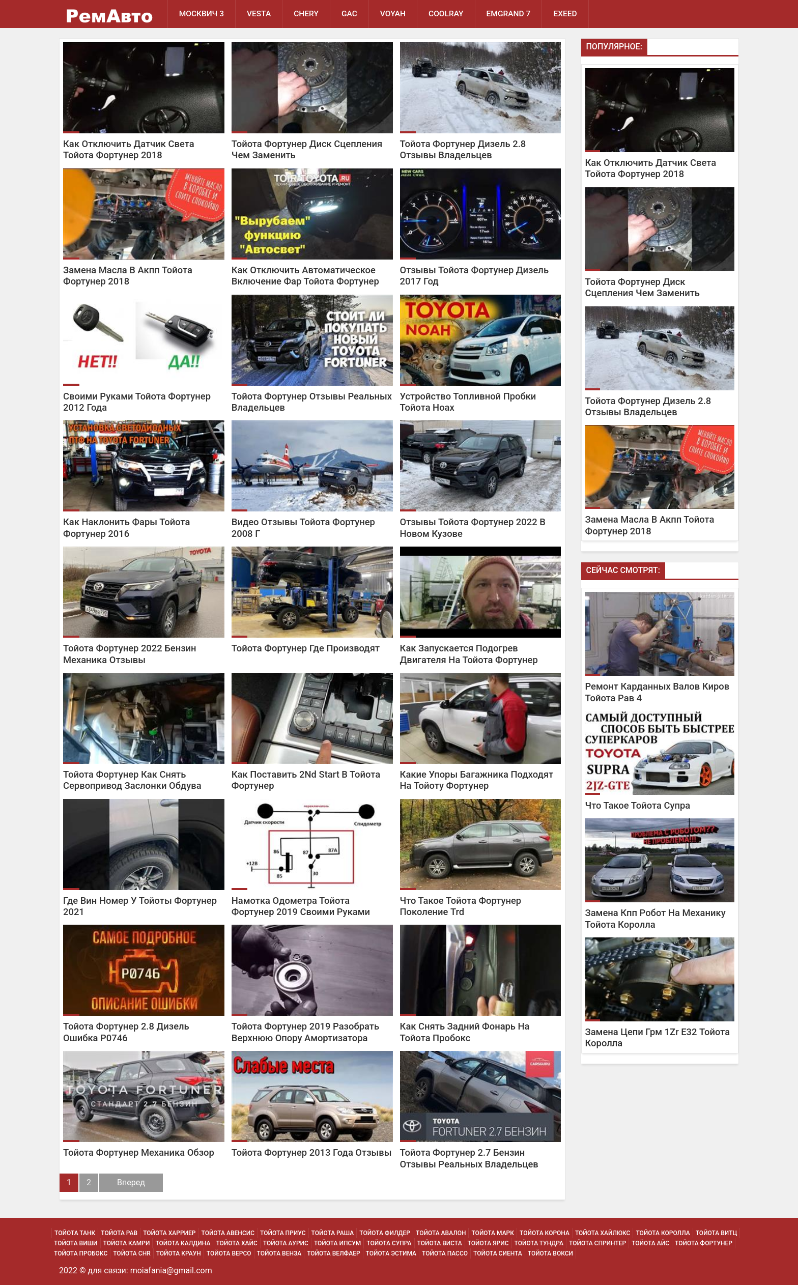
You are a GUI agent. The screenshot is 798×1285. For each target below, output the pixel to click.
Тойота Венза (279, 1253)
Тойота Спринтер (597, 1243)
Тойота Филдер (384, 1233)
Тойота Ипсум (337, 1243)
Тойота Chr (131, 1253)
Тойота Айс (650, 1243)
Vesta (259, 13)
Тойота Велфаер (333, 1253)
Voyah (393, 13)
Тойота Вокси (550, 1253)
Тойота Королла (663, 1233)
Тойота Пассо (445, 1253)
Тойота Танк (74, 1233)
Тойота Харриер (169, 1233)
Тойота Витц (716, 1233)
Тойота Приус (283, 1233)
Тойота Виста (439, 1243)
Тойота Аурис (285, 1243)
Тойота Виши (76, 1243)
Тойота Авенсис (227, 1233)
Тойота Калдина (182, 1243)
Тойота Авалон (441, 1233)
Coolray (446, 13)
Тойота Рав (119, 1233)
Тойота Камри (126, 1243)
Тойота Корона (544, 1233)
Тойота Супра (388, 1243)
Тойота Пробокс (80, 1253)
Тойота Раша (332, 1233)
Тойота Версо (229, 1253)
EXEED (565, 13)
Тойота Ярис (488, 1243)
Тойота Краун (178, 1253)
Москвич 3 (201, 13)
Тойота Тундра (539, 1243)
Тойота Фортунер (703, 1243)
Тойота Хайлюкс (603, 1233)
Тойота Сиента (497, 1253)
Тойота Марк (492, 1233)
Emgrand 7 (509, 13)
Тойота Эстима (391, 1253)
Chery (306, 13)
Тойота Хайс (236, 1243)
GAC (349, 13)
